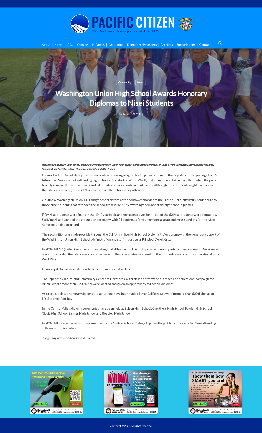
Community (124, 82)
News (140, 82)
